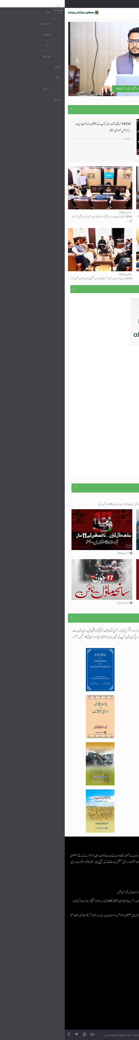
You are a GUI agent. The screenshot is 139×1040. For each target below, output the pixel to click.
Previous (9, 59)
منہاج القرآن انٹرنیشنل (108, 946)
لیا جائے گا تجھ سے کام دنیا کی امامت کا (124, 279)
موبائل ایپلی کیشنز (111, 954)
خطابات (114, 977)
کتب (116, 969)
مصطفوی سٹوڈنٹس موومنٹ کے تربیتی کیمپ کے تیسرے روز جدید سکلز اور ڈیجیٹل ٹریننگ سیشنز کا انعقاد (89, 88)
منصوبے (129, 289)
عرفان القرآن (112, 961)
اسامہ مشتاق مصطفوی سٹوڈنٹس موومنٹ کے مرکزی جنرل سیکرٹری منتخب (81, 892)
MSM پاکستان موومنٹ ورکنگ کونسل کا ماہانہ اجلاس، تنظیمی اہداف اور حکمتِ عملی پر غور (37, 279)
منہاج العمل (113, 985)
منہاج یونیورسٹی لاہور (109, 993)
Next (129, 59)
